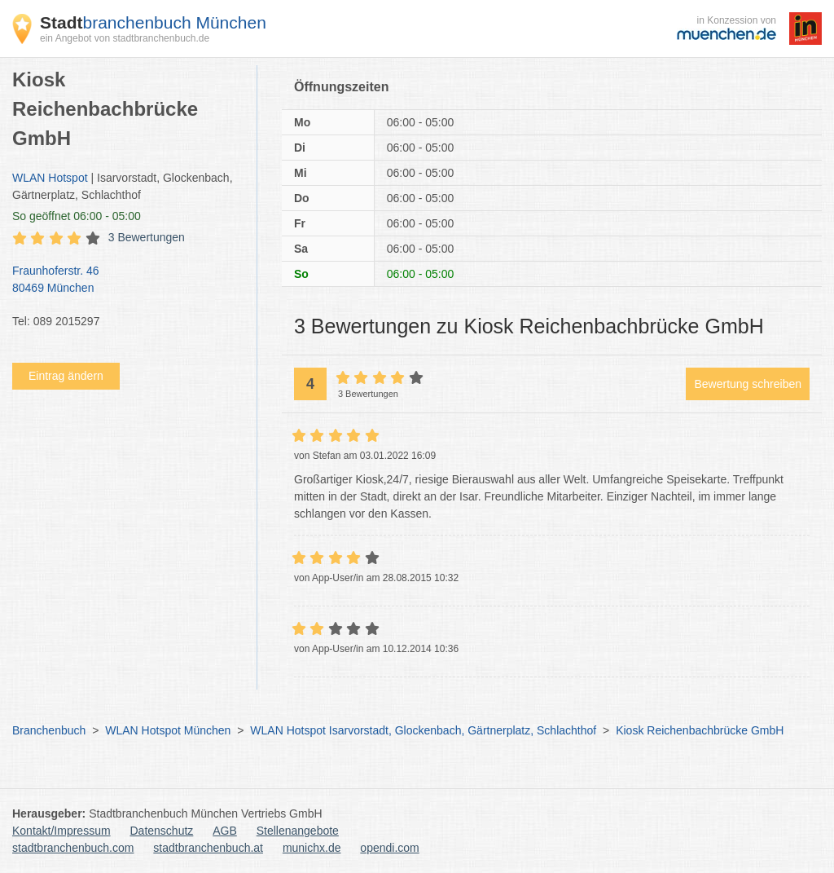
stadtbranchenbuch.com (73, 847)
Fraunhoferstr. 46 (126, 280)
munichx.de (312, 847)
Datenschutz (162, 830)
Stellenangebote (298, 830)
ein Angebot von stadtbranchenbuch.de (124, 38)
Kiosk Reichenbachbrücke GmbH (700, 730)
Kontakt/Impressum (61, 830)
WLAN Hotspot (50, 177)
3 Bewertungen (146, 237)
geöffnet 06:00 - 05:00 (76, 216)
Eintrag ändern (66, 375)
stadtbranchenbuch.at (208, 847)
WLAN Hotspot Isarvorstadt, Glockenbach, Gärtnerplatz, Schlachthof (423, 730)
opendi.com (389, 847)
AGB (225, 830)
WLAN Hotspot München (167, 730)
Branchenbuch (49, 730)
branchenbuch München (153, 22)
